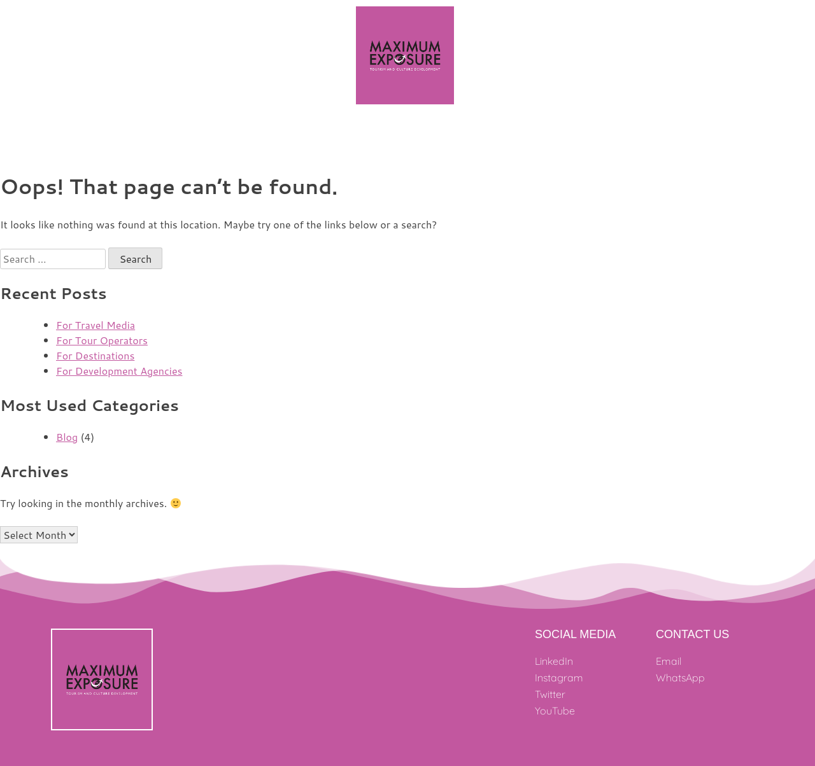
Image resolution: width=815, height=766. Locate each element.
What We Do (458, 136)
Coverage (590, 136)
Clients (530, 136)
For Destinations (95, 355)
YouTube (555, 710)
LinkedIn (554, 661)
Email (668, 661)
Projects (222, 136)
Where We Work (298, 136)
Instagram (559, 677)
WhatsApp (680, 677)
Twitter (550, 694)
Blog (67, 436)
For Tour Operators (102, 340)
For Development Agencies (119, 370)
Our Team (379, 136)
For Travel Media (95, 324)
